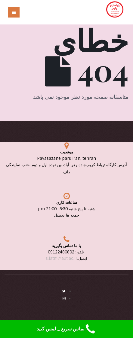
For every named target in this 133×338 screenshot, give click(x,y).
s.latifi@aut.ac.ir (61, 258)
